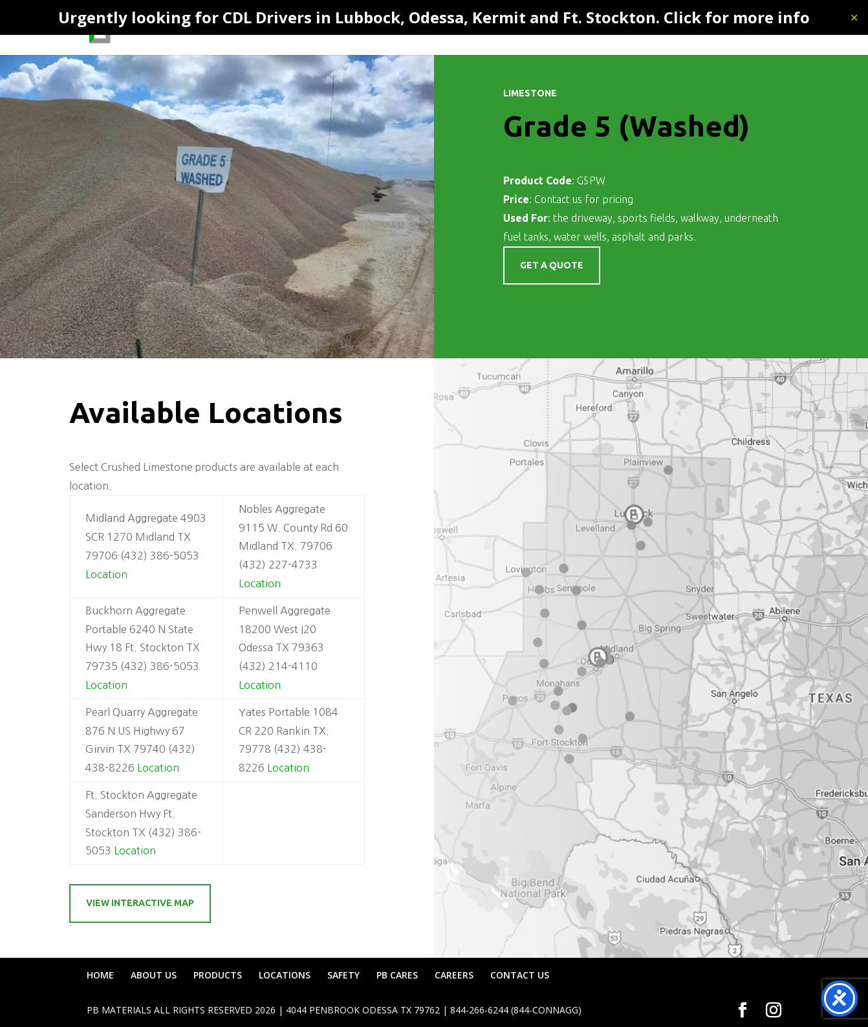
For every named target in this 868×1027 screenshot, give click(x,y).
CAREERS (685, 30)
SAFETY (572, 30)
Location (106, 574)
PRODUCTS (432, 30)
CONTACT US (751, 30)
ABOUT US (367, 30)
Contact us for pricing (583, 199)
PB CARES (627, 30)
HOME (313, 30)
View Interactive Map (140, 903)
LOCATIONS (512, 30)
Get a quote (551, 265)
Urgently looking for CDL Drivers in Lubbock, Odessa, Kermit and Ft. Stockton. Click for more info (434, 17)
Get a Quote (551, 303)
